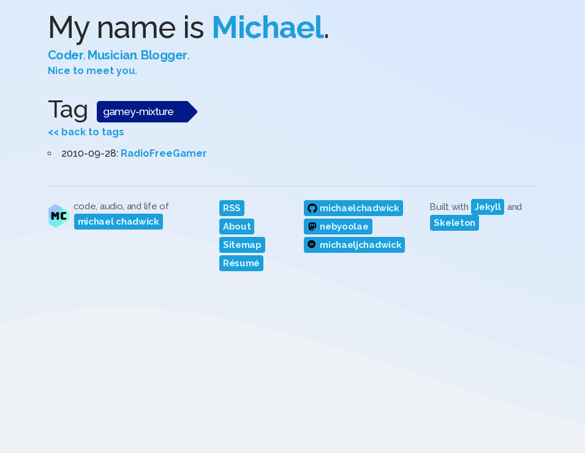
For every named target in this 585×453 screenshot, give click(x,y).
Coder (66, 55)
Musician (112, 55)
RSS (232, 208)
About (237, 226)
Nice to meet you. (92, 71)
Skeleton (454, 222)
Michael (267, 27)
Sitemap (242, 244)
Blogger (164, 55)
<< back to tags (86, 132)
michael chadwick (118, 221)
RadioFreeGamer (164, 153)
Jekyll (487, 206)
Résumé (241, 263)
